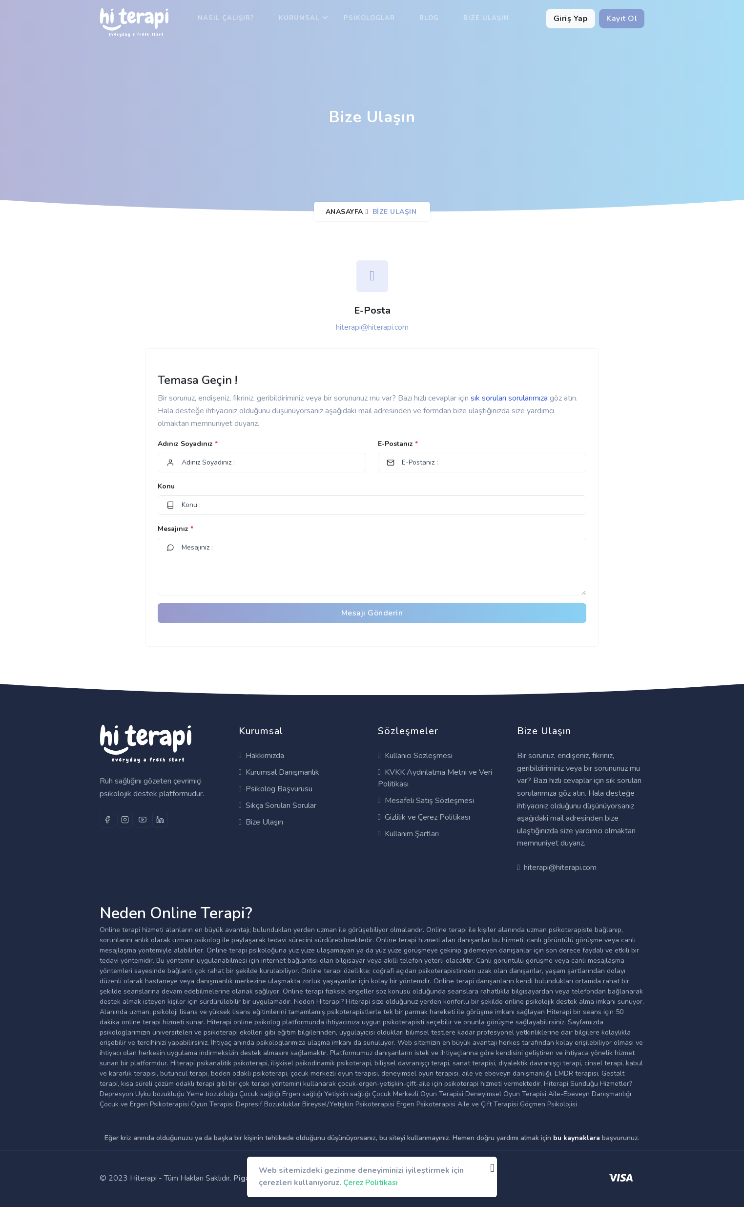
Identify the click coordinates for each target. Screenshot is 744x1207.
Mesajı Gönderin (372, 613)
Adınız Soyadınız (188, 443)
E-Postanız (398, 443)
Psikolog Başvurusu (275, 788)
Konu (166, 486)
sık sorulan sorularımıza (510, 398)
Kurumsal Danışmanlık (279, 772)
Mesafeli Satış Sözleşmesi (426, 800)
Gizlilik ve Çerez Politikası (424, 817)
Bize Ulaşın (486, 18)
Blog (429, 18)
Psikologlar (369, 18)
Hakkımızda (261, 755)
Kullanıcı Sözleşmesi (415, 755)
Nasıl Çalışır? (226, 18)
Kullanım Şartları (408, 833)
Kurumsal (299, 18)
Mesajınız (175, 528)
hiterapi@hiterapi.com (372, 327)
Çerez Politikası (370, 1182)
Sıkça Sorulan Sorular (277, 805)
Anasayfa (344, 211)
